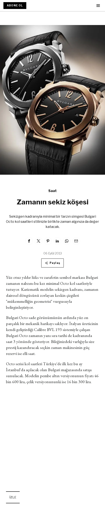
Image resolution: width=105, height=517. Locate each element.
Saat (52, 191)
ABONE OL (15, 5)
